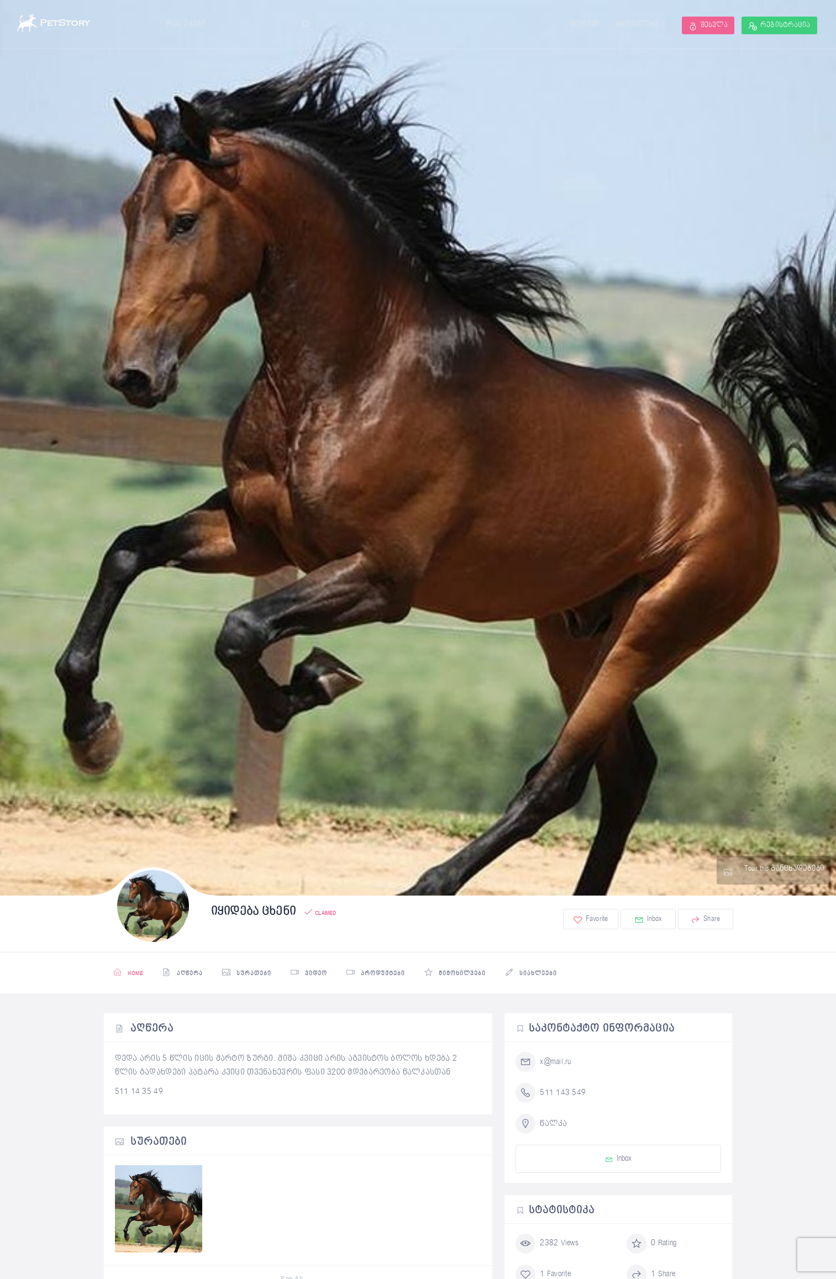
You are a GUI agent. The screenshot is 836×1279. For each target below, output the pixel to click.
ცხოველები (637, 24)
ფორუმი (584, 24)
